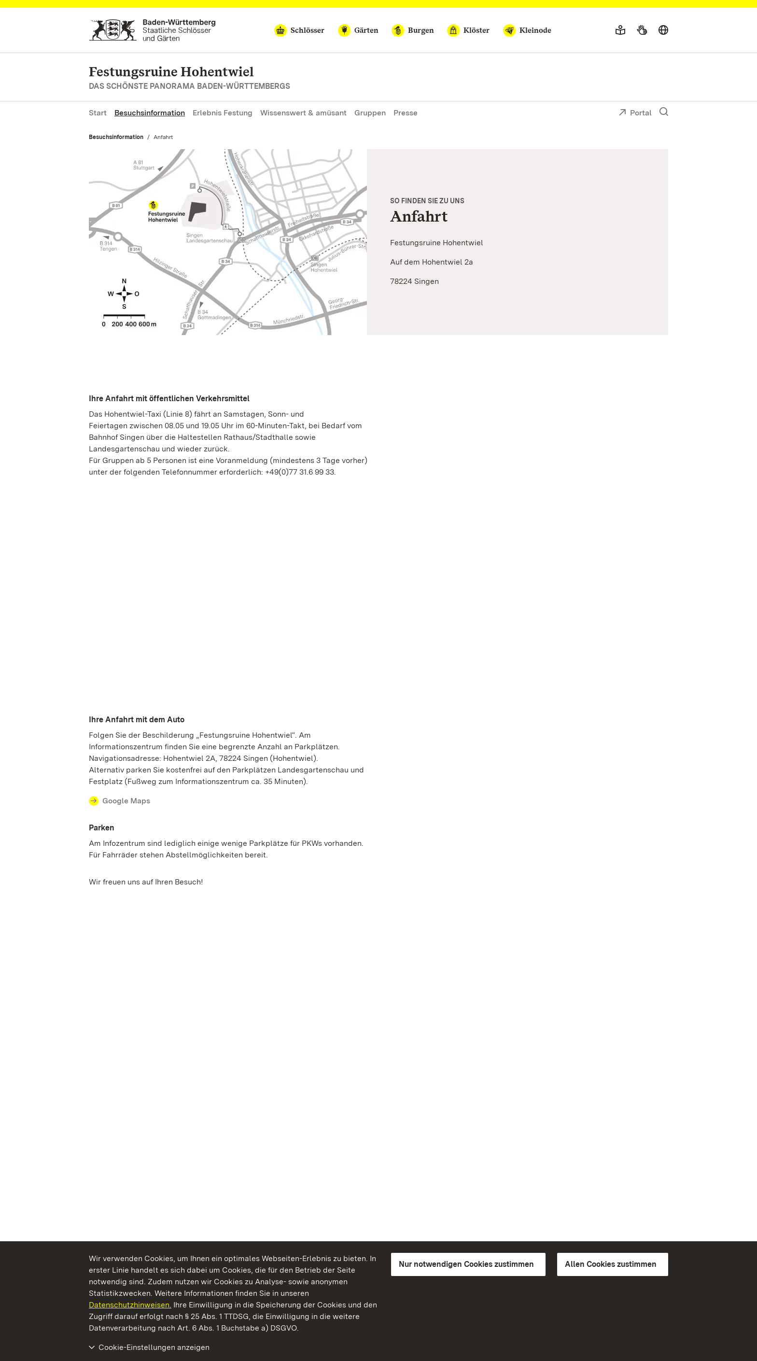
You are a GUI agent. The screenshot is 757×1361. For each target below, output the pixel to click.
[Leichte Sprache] (620, 30)
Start (98, 112)
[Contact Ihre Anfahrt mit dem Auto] (231, 801)
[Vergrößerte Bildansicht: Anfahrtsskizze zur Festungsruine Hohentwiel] (228, 242)
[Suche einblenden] (663, 112)
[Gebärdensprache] (642, 30)
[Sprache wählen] (663, 30)
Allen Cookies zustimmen (611, 1264)
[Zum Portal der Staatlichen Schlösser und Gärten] (152, 30)
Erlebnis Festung (222, 112)
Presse (405, 112)
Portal (635, 113)
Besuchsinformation (149, 112)
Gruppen (370, 112)
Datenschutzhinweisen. (130, 1304)
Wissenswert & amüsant (303, 112)
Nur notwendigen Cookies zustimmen (466, 1264)
